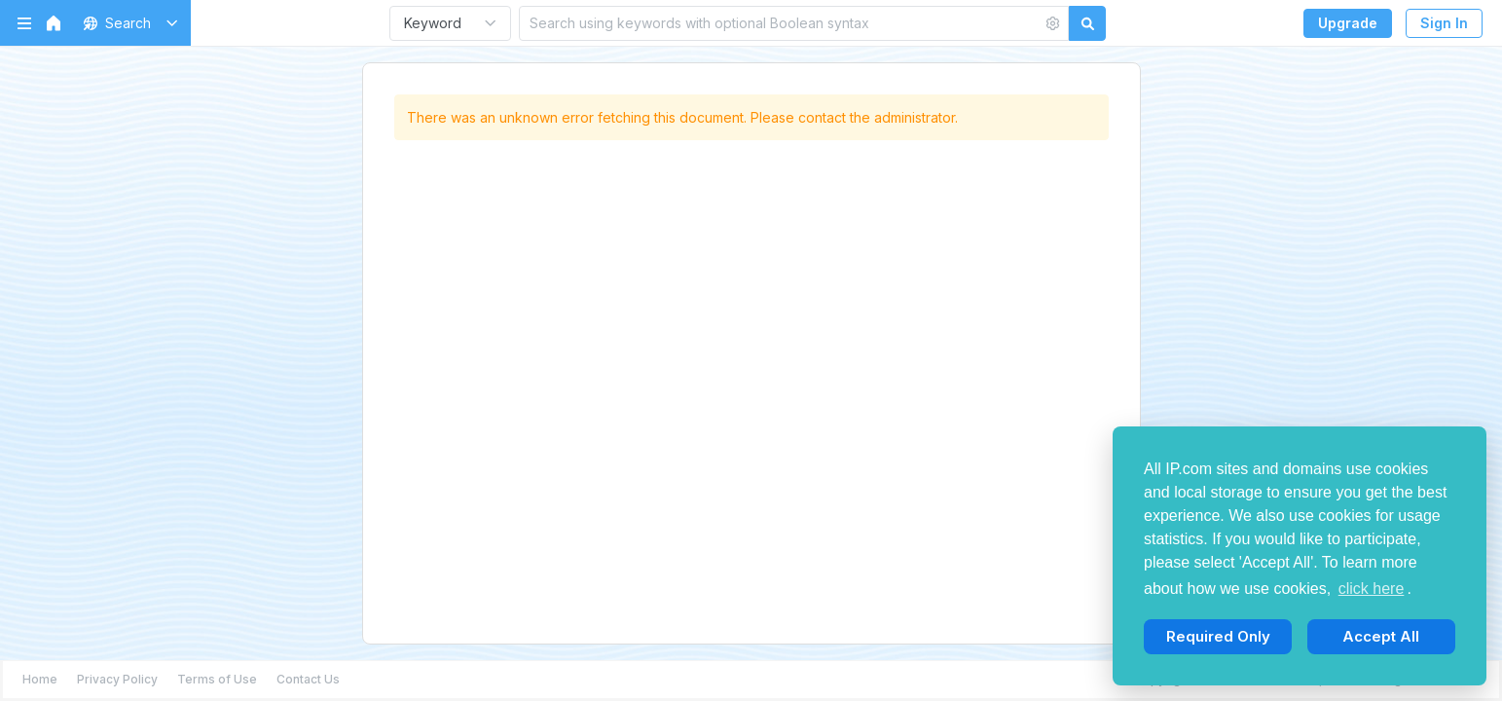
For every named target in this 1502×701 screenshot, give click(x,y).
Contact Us (308, 679)
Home (39, 679)
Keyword (432, 23)
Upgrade (1347, 23)
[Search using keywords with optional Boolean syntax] (781, 23)
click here (1371, 588)
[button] (127, 23)
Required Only (1218, 636)
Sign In (1444, 23)
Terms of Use (217, 679)
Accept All (1380, 636)
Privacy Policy (117, 679)
